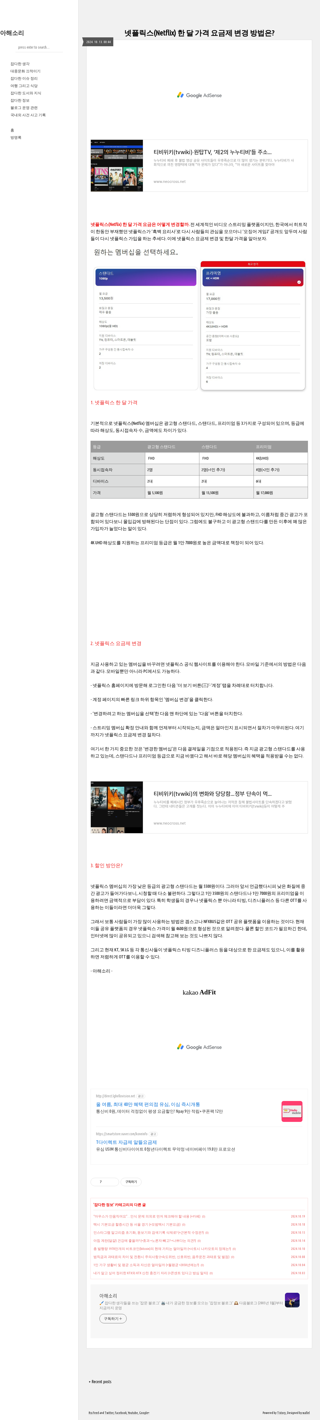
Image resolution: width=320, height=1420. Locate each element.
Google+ (144, 1413)
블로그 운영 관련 (24, 108)
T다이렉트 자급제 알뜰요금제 (126, 1142)
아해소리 (12, 33)
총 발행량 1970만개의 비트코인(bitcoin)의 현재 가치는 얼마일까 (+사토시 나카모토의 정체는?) (162, 1248)
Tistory (281, 1413)
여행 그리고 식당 (24, 86)
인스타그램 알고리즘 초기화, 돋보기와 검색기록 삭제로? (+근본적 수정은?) (148, 1232)
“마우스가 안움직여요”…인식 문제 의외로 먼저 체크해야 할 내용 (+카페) (146, 1216)
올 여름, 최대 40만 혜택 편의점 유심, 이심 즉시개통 (148, 1104)
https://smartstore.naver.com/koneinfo (122, 1134)
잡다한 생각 (20, 64)
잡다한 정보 (20, 100)
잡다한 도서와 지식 (25, 93)
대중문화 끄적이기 (25, 71)
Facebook (121, 1413)
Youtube (133, 1413)
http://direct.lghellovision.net (115, 1096)
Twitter (109, 1413)
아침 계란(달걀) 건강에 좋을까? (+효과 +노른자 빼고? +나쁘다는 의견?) (144, 1240)
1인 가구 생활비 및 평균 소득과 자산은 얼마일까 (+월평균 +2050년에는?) (146, 1265)
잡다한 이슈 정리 (24, 78)
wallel (306, 1413)
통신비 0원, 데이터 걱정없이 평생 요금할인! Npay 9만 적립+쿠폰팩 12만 (159, 1111)
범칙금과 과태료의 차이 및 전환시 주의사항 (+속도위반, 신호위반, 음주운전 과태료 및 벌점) (161, 1257)
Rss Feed (94, 1413)
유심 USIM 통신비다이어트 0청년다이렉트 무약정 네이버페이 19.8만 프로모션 (165, 1149)
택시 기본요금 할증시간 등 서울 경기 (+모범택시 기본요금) (137, 1224)
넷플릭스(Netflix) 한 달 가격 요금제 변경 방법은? (199, 33)
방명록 (15, 137)
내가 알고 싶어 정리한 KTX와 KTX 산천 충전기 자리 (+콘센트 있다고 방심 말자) (150, 1273)
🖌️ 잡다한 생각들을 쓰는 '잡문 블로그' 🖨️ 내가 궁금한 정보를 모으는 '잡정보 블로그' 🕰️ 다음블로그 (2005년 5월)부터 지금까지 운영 (191, 1305)
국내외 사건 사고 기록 (28, 115)
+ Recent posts (100, 1381)
